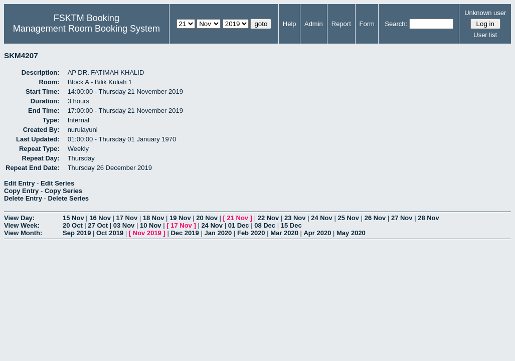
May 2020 (351, 233)
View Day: (19, 218)
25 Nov (348, 218)
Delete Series (68, 198)
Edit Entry (19, 183)
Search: (396, 24)
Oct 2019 (109, 233)
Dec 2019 (184, 233)
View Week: (22, 225)
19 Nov (180, 218)
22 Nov (268, 218)
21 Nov (237, 218)
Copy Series (63, 191)
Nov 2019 (147, 233)
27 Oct (98, 225)
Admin (313, 24)
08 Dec (264, 225)
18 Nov (153, 218)
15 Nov (73, 218)
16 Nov (100, 218)
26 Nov (375, 218)
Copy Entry (21, 191)
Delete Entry (23, 198)
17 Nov (127, 218)
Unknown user (485, 13)
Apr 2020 (317, 233)
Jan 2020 (218, 233)
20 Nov (207, 218)
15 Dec (291, 225)
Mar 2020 (284, 233)
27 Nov (402, 218)
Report (341, 24)
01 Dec (238, 225)
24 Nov (321, 218)
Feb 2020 (251, 233)
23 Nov (295, 218)
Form (366, 24)
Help (289, 24)
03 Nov (124, 225)
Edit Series (57, 183)
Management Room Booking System (86, 29)
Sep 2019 (77, 233)
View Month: (23, 233)
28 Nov (428, 218)
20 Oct (73, 225)
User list (485, 35)
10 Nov (150, 225)
